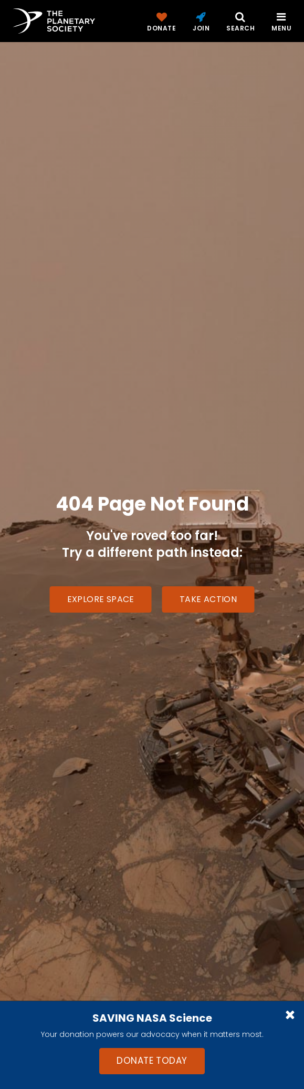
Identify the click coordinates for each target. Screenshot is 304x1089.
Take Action (208, 599)
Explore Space (100, 599)
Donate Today (152, 1060)
